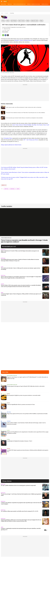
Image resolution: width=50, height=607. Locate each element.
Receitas (8, 393)
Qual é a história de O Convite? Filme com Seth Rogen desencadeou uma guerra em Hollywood (20, 251)
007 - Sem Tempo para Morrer (31, 140)
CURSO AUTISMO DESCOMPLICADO (19, 4)
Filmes (3, 20)
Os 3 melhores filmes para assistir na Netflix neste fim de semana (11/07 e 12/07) (19, 511)
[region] (25, 9)
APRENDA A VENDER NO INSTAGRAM (33, 4)
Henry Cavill (46, 125)
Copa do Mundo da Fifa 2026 (6, 237)
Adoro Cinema (21, 20)
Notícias (8, 448)
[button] (1, 1)
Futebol (8, 439)
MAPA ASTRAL (3, 4)
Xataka (27, 20)
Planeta (8, 430)
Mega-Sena (9, 412)
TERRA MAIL (10, 4)
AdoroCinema (12, 188)
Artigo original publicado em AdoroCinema (11, 145)
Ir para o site (6, 1)
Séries (7, 20)
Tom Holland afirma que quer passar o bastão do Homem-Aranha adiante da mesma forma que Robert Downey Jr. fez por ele (20, 260)
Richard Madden (27, 125)
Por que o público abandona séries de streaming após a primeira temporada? (18, 485)
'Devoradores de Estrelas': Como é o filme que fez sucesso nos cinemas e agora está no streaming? (20, 268)
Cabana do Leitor (34, 20)
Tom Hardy (39, 125)
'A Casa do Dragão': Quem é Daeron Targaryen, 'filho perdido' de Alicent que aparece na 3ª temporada (21, 294)
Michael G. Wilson (19, 40)
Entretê (18, 188)
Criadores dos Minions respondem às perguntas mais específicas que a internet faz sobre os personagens (21, 503)
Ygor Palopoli (14, 20)
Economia (8, 421)
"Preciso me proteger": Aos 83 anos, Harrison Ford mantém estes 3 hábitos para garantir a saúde (21, 494)
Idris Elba (34, 125)
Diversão (6, 13)
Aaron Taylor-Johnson (17, 125)
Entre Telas (12, 13)
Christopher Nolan (7, 138)
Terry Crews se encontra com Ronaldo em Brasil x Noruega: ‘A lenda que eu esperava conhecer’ (24, 241)
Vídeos (41, 20)
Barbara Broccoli (28, 40)
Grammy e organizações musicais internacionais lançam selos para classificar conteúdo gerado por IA (21, 529)
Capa (2, 13)
